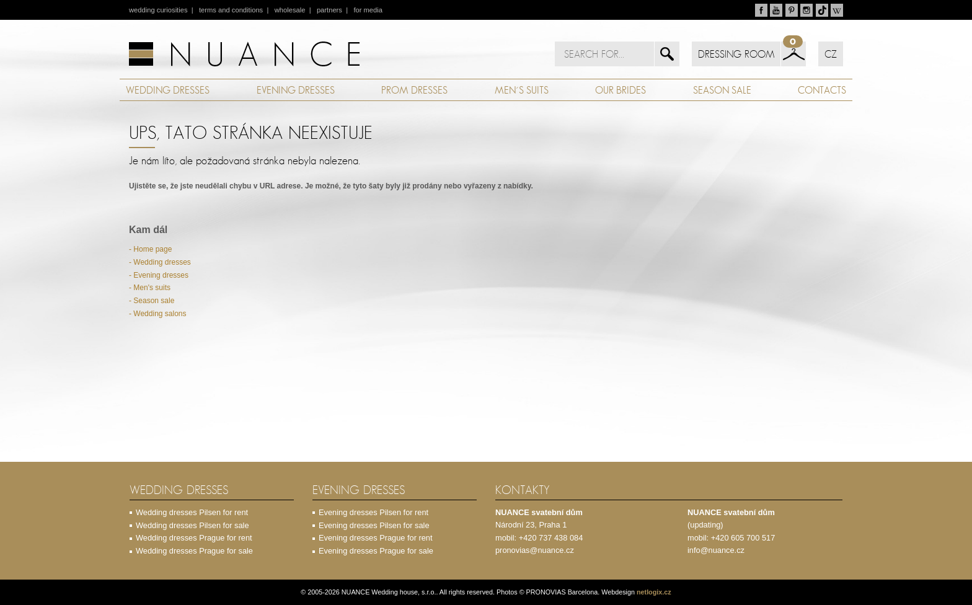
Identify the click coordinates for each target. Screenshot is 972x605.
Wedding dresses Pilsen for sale (192, 525)
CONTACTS (822, 89)
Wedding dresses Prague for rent (194, 537)
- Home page (150, 249)
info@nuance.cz (715, 550)
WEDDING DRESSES (168, 89)
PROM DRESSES (414, 89)
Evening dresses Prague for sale (376, 550)
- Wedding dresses (160, 262)
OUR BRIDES (620, 89)
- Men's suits (149, 287)
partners (329, 10)
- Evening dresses (158, 275)
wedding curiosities (158, 10)
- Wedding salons (158, 313)
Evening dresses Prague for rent (376, 537)
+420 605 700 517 (743, 537)
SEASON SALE (722, 89)
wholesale (290, 10)
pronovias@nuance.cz (534, 550)
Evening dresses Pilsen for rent (373, 512)
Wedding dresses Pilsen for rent (192, 512)
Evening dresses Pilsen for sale (374, 525)
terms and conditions (231, 10)
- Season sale (151, 300)
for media (367, 10)
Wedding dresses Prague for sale (194, 550)
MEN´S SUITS (522, 89)
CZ (830, 54)
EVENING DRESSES (296, 89)
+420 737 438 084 (551, 537)
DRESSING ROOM (736, 54)
